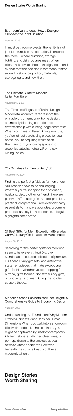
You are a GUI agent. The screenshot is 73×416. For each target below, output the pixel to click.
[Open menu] (66, 6)
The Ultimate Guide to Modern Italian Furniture (26, 94)
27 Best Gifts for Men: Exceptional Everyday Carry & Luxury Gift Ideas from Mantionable (35, 233)
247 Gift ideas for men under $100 (28, 168)
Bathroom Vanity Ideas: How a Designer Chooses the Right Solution (32, 32)
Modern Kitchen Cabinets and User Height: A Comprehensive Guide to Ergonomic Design (36, 299)
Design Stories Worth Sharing (25, 5)
